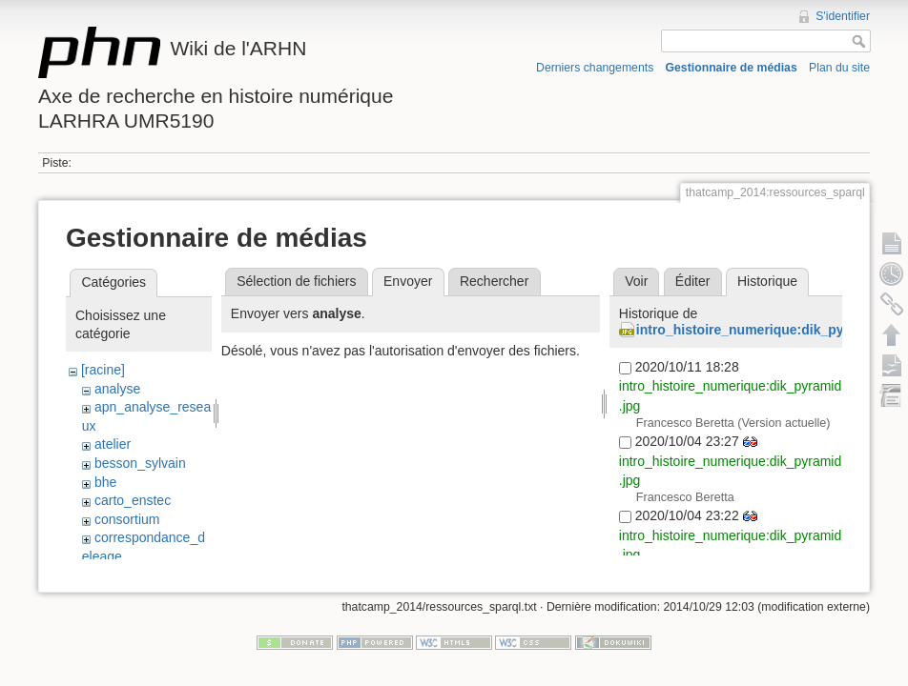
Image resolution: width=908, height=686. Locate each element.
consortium (126, 519)
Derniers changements (594, 67)
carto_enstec (132, 500)
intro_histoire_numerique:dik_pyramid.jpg (770, 329)
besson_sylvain (140, 463)
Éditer (693, 281)
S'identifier (842, 16)
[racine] (103, 369)
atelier (112, 444)
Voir (636, 281)
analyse (117, 388)
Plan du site (839, 67)
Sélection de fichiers (296, 281)
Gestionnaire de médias (731, 67)
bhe (105, 482)
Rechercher (494, 281)
